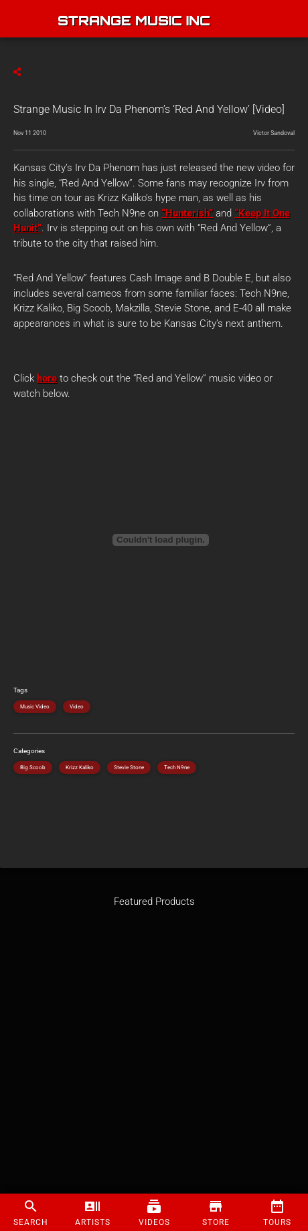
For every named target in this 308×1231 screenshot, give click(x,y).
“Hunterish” (187, 213)
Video (77, 707)
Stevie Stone (129, 768)
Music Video (35, 707)
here (47, 378)
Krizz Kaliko (80, 768)
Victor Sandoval (274, 133)
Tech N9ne (176, 768)
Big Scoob (33, 768)
